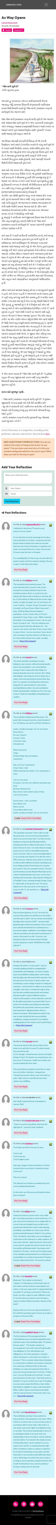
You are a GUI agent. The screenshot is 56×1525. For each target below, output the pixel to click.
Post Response (11, 501)
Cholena (29, 1144)
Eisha (27, 1211)
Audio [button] (7, 30)
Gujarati (17, 30)
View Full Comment (27, 641)
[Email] (30, 493)
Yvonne (29, 909)
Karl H (29, 657)
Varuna (24, 818)
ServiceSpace (38, 1511)
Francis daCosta (32, 1121)
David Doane (31, 1412)
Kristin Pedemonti (34, 829)
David (23, 1266)
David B (28, 1276)
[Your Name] (30, 488)
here (48, 434)
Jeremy (29, 1041)
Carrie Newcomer (9, 22)
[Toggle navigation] (46, 4)
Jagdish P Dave (31, 1332)
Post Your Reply (20, 570)
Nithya (29, 580)
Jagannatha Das (33, 524)
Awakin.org (14, 4)
